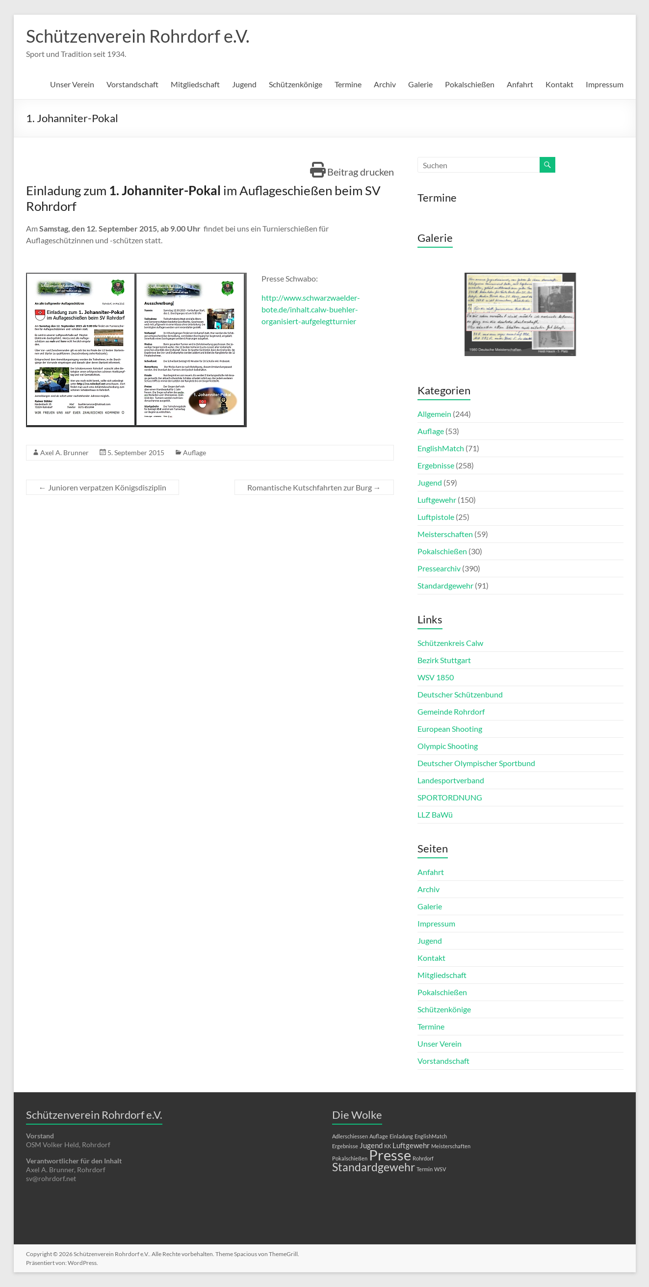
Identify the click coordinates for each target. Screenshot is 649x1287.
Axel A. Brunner (64, 452)
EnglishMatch (440, 448)
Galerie (420, 84)
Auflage (194, 452)
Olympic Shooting (447, 745)
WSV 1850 (435, 677)
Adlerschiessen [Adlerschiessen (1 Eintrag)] (350, 1136)
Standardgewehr (445, 585)
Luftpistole (435, 516)
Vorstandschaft (132, 84)
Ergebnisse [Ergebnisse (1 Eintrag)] (345, 1146)
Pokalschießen (469, 84)
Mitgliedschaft (195, 84)
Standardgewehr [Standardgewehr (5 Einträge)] (373, 1167)
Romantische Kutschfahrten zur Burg (314, 487)
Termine (348, 84)
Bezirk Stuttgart (444, 660)
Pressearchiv (439, 568)
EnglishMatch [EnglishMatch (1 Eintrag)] (431, 1136)
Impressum (604, 84)
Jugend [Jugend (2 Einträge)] (371, 1145)
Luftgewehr (436, 499)
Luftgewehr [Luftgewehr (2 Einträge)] (411, 1145)
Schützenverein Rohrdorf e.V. (138, 36)
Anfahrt (520, 84)
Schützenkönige (295, 84)
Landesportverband (450, 780)
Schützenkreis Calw (450, 642)
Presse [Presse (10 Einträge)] (390, 1154)
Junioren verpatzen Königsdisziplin (102, 487)
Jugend (244, 84)
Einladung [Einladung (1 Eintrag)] (401, 1136)
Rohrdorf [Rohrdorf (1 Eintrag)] (423, 1158)
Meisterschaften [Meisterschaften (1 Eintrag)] (450, 1146)
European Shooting (449, 728)
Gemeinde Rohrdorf (451, 711)
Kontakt (559, 84)
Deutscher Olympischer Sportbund (476, 763)
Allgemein (434, 413)
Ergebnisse (435, 465)
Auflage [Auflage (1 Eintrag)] (378, 1136)
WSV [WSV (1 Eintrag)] (440, 1169)
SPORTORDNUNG (449, 797)
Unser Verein (72, 84)
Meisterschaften (445, 534)
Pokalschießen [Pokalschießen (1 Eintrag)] (349, 1158)
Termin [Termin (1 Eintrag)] (424, 1169)
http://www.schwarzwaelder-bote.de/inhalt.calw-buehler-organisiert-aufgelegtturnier (310, 309)
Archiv (385, 84)
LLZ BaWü (435, 814)
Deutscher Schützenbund (460, 694)
